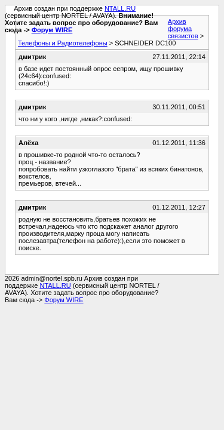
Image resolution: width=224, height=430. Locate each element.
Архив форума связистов (183, 28)
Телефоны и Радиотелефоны (63, 43)
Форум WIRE (52, 29)
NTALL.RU (120, 8)
